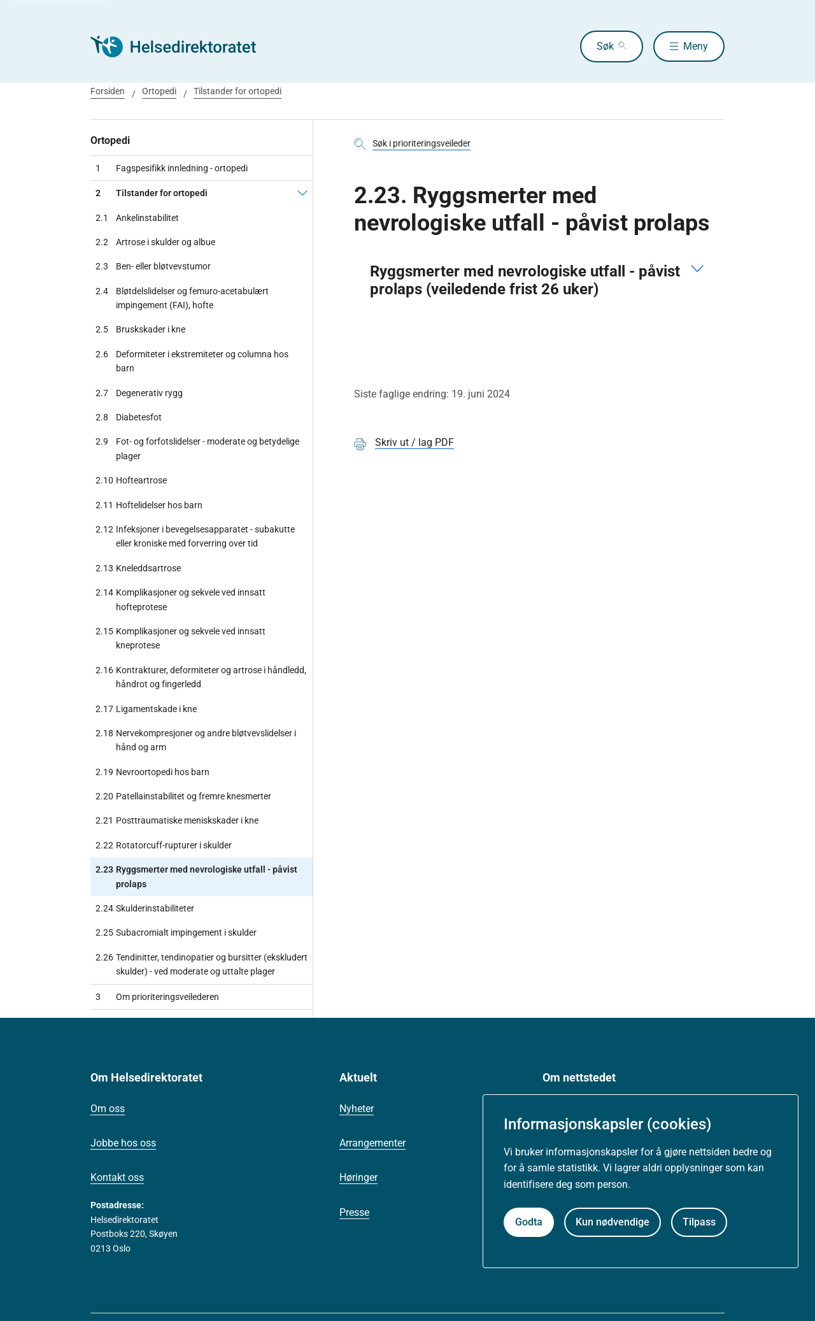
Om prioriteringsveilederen (157, 997)
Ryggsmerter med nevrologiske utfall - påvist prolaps (196, 876)
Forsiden (107, 91)
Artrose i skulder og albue (155, 242)
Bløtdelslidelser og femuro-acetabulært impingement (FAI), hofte (182, 298)
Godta (528, 1222)
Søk (602, 46)
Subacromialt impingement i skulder (176, 932)
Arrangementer (372, 1143)
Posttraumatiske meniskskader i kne (177, 820)
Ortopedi (159, 91)
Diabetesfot (129, 417)
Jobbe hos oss (123, 1143)
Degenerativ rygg (139, 393)
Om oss (107, 1109)
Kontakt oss (117, 1177)
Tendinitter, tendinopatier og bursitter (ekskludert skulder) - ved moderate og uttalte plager (202, 964)
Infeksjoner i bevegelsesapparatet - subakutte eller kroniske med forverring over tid (195, 536)
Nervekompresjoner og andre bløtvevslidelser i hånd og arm (196, 740)
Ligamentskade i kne (146, 709)
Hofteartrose (131, 480)
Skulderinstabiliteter (145, 908)
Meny (695, 46)
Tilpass (699, 1222)
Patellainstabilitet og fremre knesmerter (183, 796)
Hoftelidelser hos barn (149, 505)
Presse (354, 1212)
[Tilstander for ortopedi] (302, 193)
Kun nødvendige (612, 1222)
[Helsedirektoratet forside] (182, 46)
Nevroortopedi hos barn (152, 772)
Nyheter (356, 1109)
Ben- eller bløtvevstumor (153, 266)
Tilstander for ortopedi (237, 91)
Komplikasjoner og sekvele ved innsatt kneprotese (181, 638)
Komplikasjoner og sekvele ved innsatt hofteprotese (181, 599)
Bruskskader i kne (140, 329)
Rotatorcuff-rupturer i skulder (164, 845)
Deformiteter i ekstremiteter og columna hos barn (192, 361)
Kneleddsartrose (138, 568)
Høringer (358, 1177)
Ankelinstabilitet (137, 218)
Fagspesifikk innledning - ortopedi (172, 168)
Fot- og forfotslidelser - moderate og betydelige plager (197, 448)
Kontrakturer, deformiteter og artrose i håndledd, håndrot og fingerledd (201, 677)
